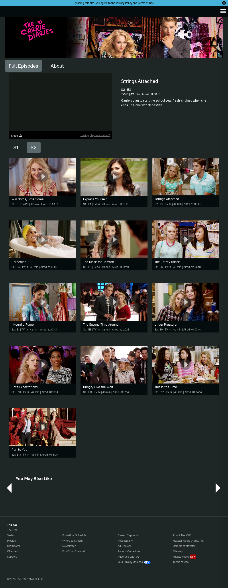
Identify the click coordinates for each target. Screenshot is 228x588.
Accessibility (125, 540)
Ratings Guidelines (129, 551)
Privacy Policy (124, 3)
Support (12, 556)
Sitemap (178, 551)
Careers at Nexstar (184, 546)
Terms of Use (146, 3)
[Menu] (223, 11)
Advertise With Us (128, 556)
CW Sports (13, 546)
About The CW (182, 535)
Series (11, 535)
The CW (7, 10)
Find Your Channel (73, 551)
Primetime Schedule (74, 535)
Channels (13, 551)
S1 (15, 147)
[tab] (23, 66)
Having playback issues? (95, 135)
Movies (11, 540)
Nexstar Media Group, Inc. (188, 540)
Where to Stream (72, 540)
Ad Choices (125, 546)
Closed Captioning (129, 535)
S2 (34, 147)
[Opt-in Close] (224, 3)
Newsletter (69, 546)
